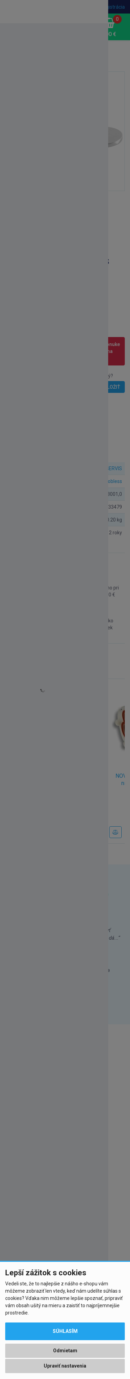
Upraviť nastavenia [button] (65, 1366)
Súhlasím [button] (65, 1331)
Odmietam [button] (65, 1350)
